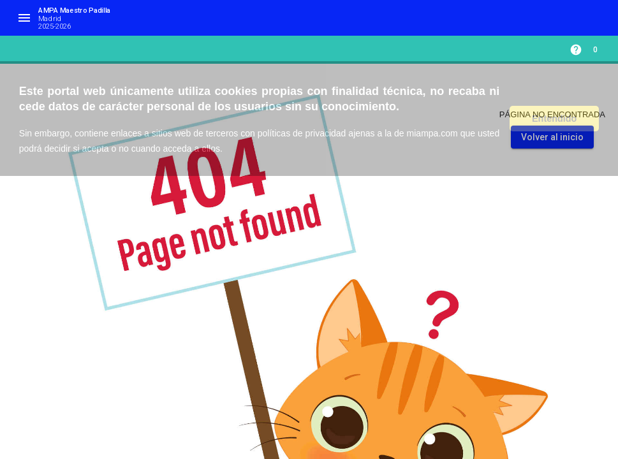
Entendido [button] (554, 118)
